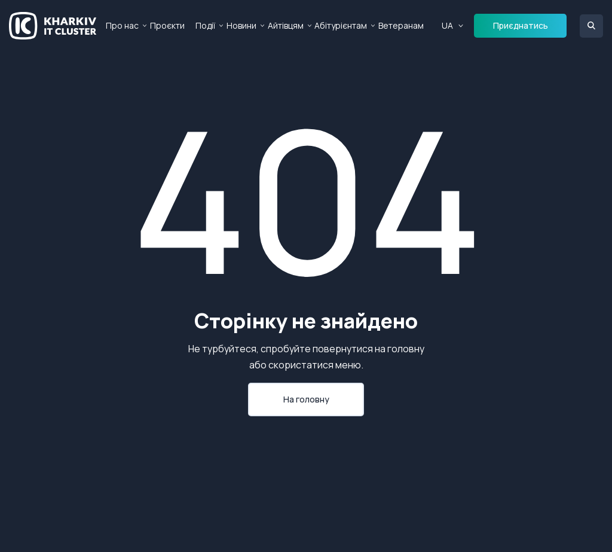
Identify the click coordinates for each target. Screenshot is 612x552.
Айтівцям (286, 25)
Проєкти (167, 25)
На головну (306, 399)
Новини (241, 25)
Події (205, 25)
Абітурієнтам (340, 25)
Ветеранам (401, 25)
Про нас (122, 25)
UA (447, 25)
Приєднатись (520, 25)
